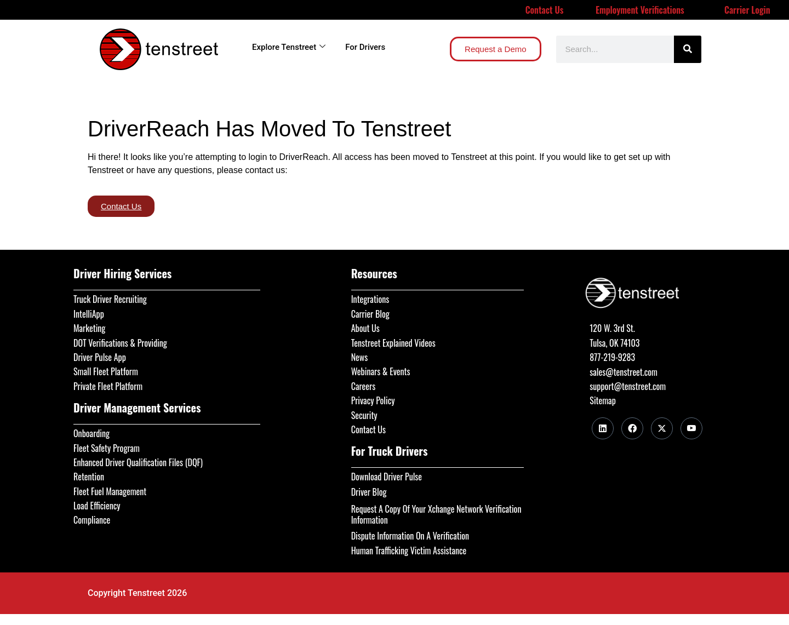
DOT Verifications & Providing (120, 342)
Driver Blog (369, 491)
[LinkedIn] (603, 428)
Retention (88, 476)
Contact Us (544, 9)
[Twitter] (662, 428)
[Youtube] (691, 428)
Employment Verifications (640, 9)
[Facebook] (632, 428)
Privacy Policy (373, 400)
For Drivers (365, 47)
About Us (365, 328)
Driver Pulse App (99, 357)
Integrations (370, 299)
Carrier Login (747, 9)
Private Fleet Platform (107, 386)
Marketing (89, 328)
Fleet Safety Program (106, 448)
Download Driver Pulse (386, 476)
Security (364, 415)
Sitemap (602, 400)
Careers (363, 386)
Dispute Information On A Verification (410, 535)
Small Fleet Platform (105, 371)
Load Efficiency (97, 505)
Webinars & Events (380, 371)
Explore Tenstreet (288, 47)
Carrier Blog (370, 313)
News (359, 357)
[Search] (687, 49)
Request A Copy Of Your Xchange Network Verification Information (436, 514)
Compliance (91, 519)
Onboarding (91, 433)
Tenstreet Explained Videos (393, 342)
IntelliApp (88, 313)
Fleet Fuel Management (109, 491)
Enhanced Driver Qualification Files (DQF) (138, 462)
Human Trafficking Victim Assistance (409, 550)
